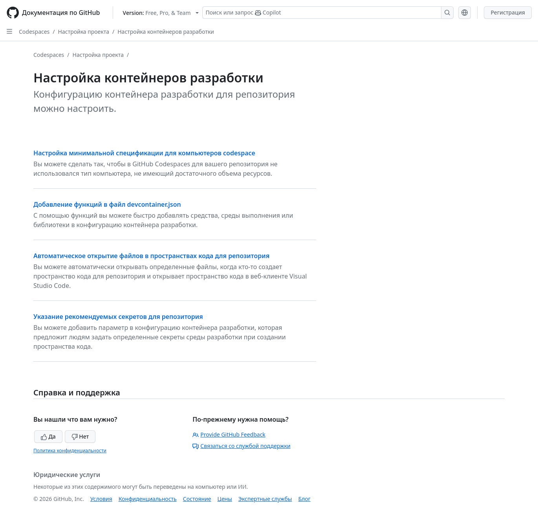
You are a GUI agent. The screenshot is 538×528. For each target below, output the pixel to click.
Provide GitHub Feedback (228, 434)
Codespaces (34, 31)
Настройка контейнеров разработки (165, 31)
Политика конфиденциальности (69, 450)
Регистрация (507, 12)
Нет (80, 436)
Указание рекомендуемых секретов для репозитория (118, 316)
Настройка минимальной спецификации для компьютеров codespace (144, 153)
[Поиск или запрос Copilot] (328, 12)
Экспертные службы (265, 499)
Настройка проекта (83, 31)
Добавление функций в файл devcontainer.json (107, 204)
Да (48, 436)
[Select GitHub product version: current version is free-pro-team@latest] (160, 13)
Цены (225, 499)
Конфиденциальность (148, 499)
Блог (304, 499)
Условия (101, 499)
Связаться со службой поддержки (241, 446)
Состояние (197, 499)
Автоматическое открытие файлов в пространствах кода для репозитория (151, 255)
